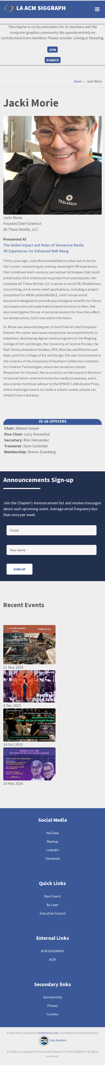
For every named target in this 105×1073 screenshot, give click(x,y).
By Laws (52, 904)
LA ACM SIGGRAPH (41, 8)
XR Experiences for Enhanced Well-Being (36, 250)
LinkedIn (52, 850)
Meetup (52, 841)
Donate (52, 60)
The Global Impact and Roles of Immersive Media (43, 245)
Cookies (52, 1014)
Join (52, 50)
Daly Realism (58, 1040)
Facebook (53, 858)
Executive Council (53, 913)
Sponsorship (52, 997)
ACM (52, 959)
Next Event (52, 896)
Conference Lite (47, 1033)
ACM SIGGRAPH (52, 951)
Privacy (52, 1005)
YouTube (52, 833)
